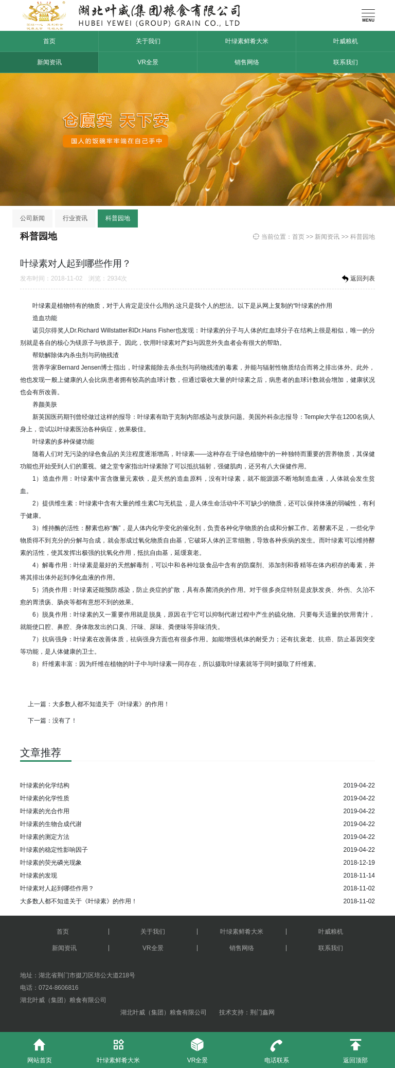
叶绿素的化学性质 (44, 798)
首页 (49, 41)
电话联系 (276, 1048)
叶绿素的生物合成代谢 (51, 824)
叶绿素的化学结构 (44, 785)
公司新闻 (32, 218)
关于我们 (148, 41)
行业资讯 (75, 218)
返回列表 (357, 279)
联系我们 (345, 62)
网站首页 (39, 1048)
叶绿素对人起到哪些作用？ (57, 888)
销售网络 (247, 62)
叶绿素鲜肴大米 (246, 41)
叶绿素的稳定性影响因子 (54, 849)
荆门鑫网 (262, 1012)
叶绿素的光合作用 (44, 811)
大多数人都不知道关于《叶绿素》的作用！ (111, 704)
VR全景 (147, 62)
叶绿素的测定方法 (44, 837)
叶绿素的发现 (38, 875)
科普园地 (117, 218)
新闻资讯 (49, 62)
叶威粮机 (345, 41)
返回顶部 (355, 1048)
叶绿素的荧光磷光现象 (51, 862)
